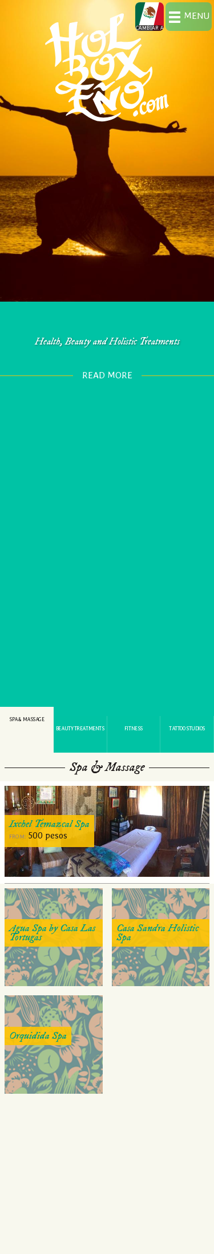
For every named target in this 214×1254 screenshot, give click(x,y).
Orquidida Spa (38, 1035)
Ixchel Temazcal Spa (49, 824)
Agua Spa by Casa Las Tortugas (52, 933)
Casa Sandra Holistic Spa (157, 933)
